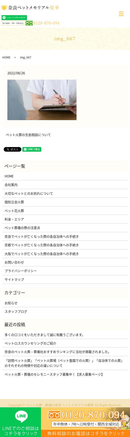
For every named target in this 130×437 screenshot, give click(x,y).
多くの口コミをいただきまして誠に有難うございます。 (45, 334)
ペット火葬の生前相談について (28, 135)
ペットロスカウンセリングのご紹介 (30, 343)
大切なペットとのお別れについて (29, 193)
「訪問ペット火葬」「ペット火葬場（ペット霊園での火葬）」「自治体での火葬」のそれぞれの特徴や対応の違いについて (64, 363)
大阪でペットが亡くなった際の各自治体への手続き (42, 253)
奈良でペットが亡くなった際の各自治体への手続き (42, 236)
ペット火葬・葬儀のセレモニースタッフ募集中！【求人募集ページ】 (54, 374)
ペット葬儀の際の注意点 (22, 227)
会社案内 (11, 184)
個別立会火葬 (14, 202)
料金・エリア (14, 219)
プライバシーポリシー (21, 270)
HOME (6, 57)
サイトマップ (14, 279)
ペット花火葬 (14, 210)
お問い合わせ (14, 262)
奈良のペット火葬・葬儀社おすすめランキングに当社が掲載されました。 (58, 351)
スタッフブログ (16, 311)
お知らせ (11, 303)
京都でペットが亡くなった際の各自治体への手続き (42, 245)
